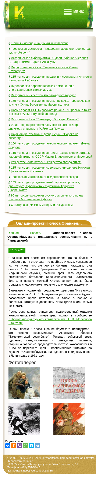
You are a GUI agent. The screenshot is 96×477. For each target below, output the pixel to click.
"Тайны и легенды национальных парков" (39, 43)
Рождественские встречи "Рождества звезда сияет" (46, 162)
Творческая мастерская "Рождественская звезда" (45, 177)
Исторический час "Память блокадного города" (43, 95)
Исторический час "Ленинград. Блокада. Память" (45, 119)
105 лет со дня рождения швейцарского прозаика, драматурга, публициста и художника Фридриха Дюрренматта (44, 186)
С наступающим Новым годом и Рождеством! (42, 204)
